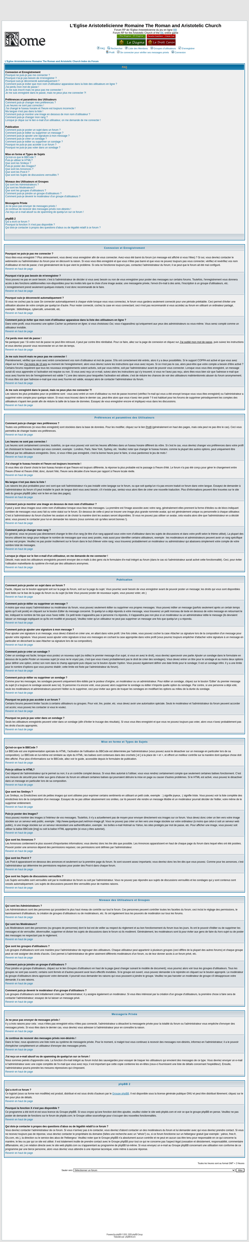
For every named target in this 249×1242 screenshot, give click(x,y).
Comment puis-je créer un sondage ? (26, 138)
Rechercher (115, 48)
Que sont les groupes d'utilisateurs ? (25, 190)
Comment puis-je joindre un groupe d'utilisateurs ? (33, 193)
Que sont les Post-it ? (17, 172)
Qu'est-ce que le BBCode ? (20, 157)
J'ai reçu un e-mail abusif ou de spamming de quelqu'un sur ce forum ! (44, 212)
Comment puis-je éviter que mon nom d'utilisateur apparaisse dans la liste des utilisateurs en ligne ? (61, 84)
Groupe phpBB (120, 1093)
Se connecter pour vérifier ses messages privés (143, 52)
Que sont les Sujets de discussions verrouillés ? (32, 174)
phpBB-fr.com (130, 1237)
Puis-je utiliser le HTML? (19, 160)
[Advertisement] (124, 11)
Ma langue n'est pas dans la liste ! (24, 111)
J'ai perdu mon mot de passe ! (22, 86)
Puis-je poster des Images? (20, 166)
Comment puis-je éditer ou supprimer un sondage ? (34, 141)
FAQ (101, 48)
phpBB (118, 1234)
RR (175, 29)
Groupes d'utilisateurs (163, 48)
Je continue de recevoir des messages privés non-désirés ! (38, 209)
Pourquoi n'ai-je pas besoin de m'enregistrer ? (31, 78)
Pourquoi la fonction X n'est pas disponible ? (30, 224)
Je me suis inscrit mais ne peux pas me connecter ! (34, 89)
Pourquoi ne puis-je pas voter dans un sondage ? (32, 147)
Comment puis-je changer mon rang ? (26, 117)
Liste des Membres (136, 48)
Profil (110, 52)
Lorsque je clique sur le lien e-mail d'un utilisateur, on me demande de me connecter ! (53, 120)
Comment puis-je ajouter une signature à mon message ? (37, 135)
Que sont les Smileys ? (18, 163)
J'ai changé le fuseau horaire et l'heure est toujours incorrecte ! (40, 108)
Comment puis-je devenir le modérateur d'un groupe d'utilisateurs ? (42, 196)
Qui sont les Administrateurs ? (22, 184)
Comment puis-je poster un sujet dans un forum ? (33, 129)
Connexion (179, 52)
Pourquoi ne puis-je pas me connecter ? (27, 75)
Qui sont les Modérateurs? (20, 187)
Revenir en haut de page (19, 268)
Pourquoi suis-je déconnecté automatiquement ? (32, 81)
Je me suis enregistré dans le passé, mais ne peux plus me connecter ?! (45, 92)
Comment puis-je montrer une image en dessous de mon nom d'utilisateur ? (47, 114)
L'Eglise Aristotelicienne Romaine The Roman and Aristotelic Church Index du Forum (52, 61)
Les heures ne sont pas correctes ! (24, 105)
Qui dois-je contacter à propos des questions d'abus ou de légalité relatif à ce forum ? (53, 227)
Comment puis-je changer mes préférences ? (30, 102)
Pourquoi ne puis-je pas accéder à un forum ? (30, 144)
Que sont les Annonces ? (19, 169)
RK (162, 32)
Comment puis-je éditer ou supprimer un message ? (34, 132)
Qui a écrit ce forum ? (17, 221)
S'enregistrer (186, 48)
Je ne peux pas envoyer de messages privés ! (31, 206)
